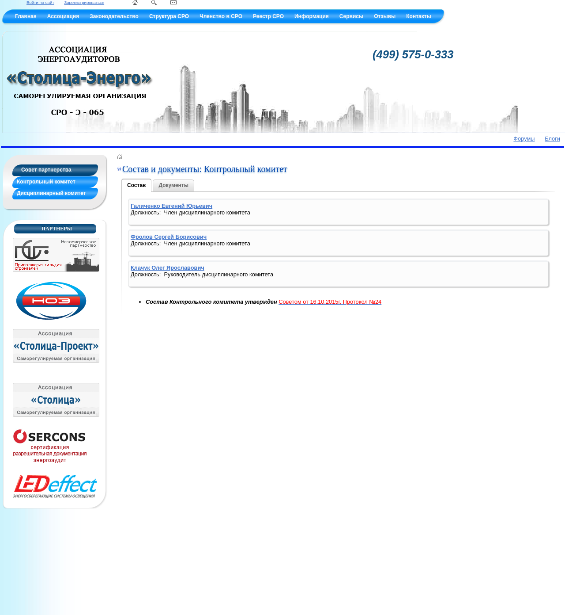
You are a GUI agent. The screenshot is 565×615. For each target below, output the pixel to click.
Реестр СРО (268, 16)
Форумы (524, 138)
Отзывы (385, 16)
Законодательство (114, 16)
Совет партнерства (46, 170)
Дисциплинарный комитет (51, 193)
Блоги (552, 138)
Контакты (418, 16)
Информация (311, 16)
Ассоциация (63, 16)
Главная (26, 16)
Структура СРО (169, 16)
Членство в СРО (221, 16)
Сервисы (351, 16)
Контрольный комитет (46, 182)
